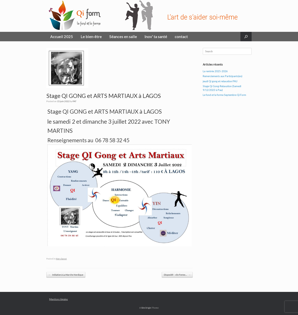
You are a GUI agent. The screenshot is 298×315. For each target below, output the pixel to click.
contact (181, 36)
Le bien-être (91, 36)
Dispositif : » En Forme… (177, 275)
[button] (246, 36)
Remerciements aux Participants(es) (222, 76)
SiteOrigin (146, 307)
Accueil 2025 (61, 36)
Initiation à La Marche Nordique (65, 275)
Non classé (61, 258)
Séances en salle (123, 36)
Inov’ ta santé (155, 36)
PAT (74, 101)
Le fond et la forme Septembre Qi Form (224, 94)
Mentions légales (58, 299)
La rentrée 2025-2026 (215, 71)
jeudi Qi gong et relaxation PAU (220, 81)
